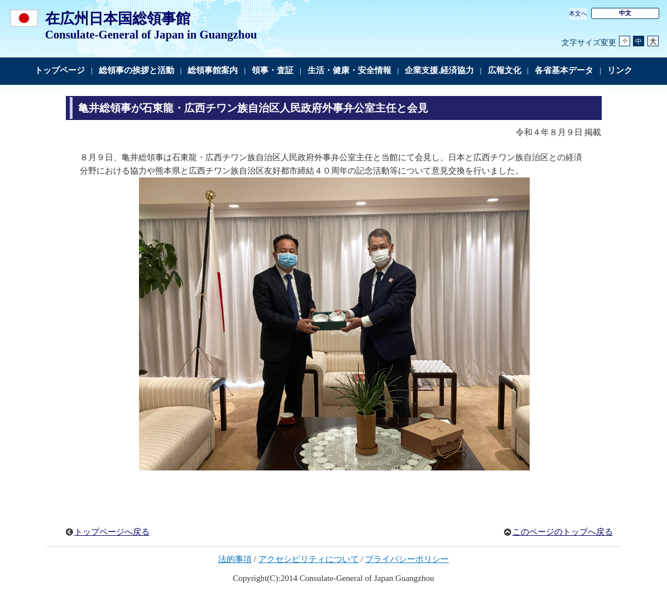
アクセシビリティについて (308, 559)
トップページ (60, 70)
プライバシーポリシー (407, 559)
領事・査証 (273, 70)
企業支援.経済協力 (439, 70)
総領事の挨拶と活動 (136, 70)
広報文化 (504, 70)
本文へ (578, 13)
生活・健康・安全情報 (349, 70)
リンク (619, 70)
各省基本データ (564, 70)
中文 (625, 12)
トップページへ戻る (112, 531)
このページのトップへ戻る (562, 531)
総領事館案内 (213, 70)
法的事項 (235, 559)
